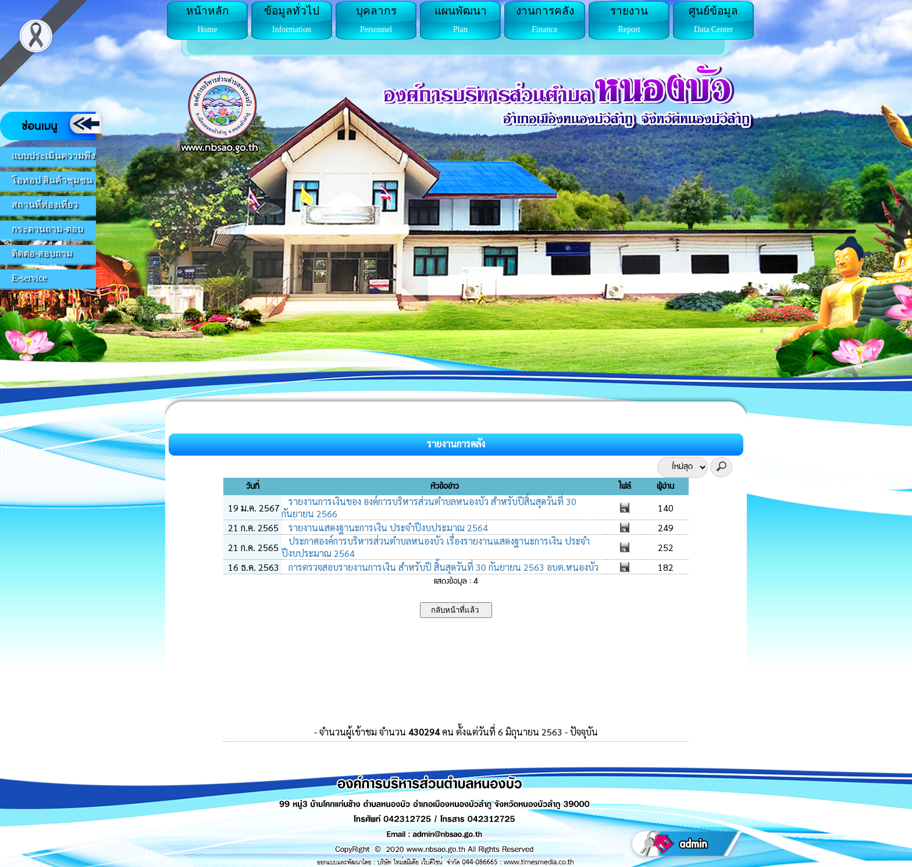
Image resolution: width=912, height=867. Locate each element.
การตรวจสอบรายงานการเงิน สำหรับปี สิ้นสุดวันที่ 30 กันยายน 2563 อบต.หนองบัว (442, 567)
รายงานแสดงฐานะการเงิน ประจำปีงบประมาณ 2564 (387, 527)
